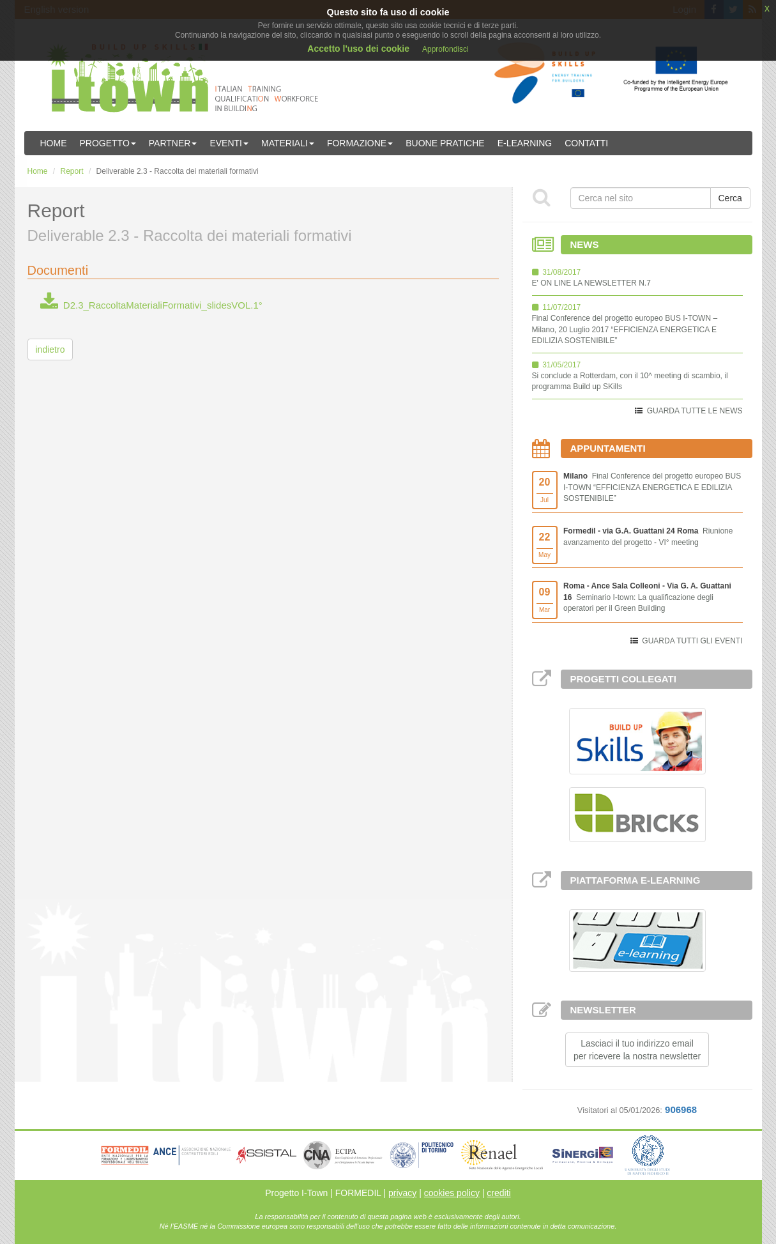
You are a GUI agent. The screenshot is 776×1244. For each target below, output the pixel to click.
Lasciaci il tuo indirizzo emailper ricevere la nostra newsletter (637, 1049)
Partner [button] (173, 143)
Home (53, 143)
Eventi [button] (228, 143)
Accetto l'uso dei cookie (358, 48)
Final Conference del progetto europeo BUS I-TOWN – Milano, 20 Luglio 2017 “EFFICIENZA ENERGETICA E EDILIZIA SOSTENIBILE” (625, 329)
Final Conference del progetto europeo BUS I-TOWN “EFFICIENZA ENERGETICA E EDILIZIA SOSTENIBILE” (652, 487)
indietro (50, 349)
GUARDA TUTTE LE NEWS (695, 410)
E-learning (525, 143)
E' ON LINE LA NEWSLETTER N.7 (591, 283)
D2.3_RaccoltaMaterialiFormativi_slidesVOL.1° (151, 305)
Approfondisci (445, 49)
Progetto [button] (108, 143)
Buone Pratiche (445, 143)
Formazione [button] (360, 143)
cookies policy (452, 1193)
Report (72, 171)
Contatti (586, 143)
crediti (498, 1193)
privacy (402, 1193)
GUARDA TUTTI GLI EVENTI (692, 640)
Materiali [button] (287, 143)
